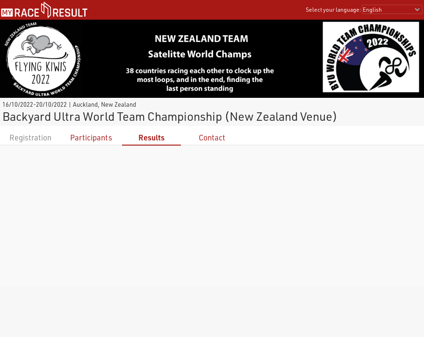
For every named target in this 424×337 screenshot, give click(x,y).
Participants (91, 137)
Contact (212, 137)
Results (151, 137)
